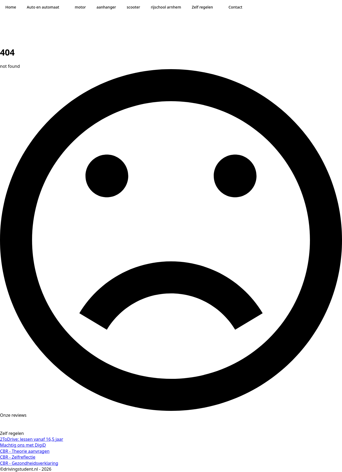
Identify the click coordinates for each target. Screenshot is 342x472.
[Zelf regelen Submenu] (218, 7)
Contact (235, 7)
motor (80, 7)
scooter (133, 7)
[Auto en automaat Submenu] (64, 7)
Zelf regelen (202, 7)
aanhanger (106, 7)
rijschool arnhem (166, 7)
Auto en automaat (43, 7)
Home (10, 7)
